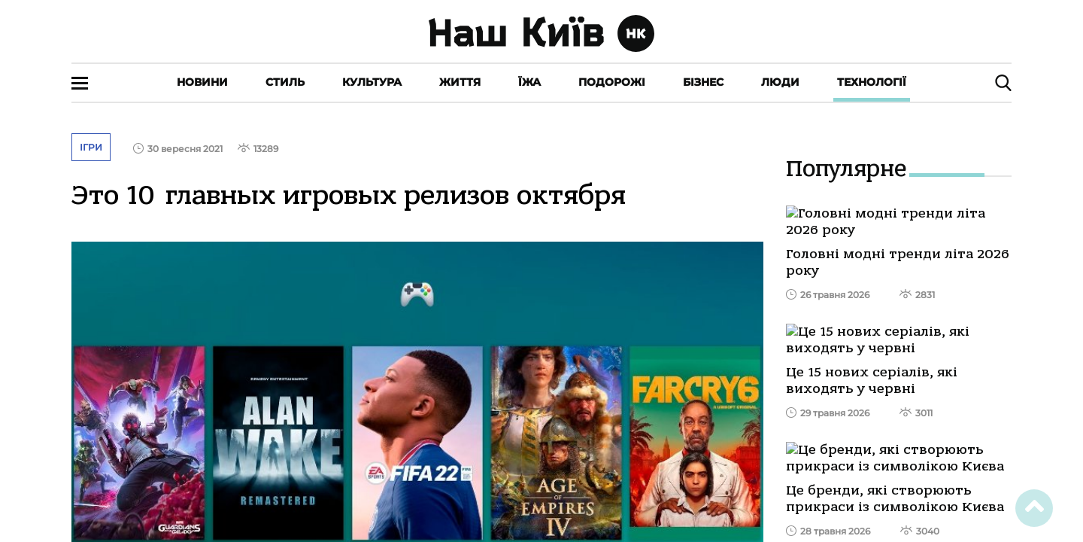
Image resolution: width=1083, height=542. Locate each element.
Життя (460, 82)
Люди (780, 82)
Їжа (529, 82)
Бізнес (703, 82)
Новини (202, 82)
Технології (871, 82)
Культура (372, 82)
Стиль (285, 82)
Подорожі (611, 82)
